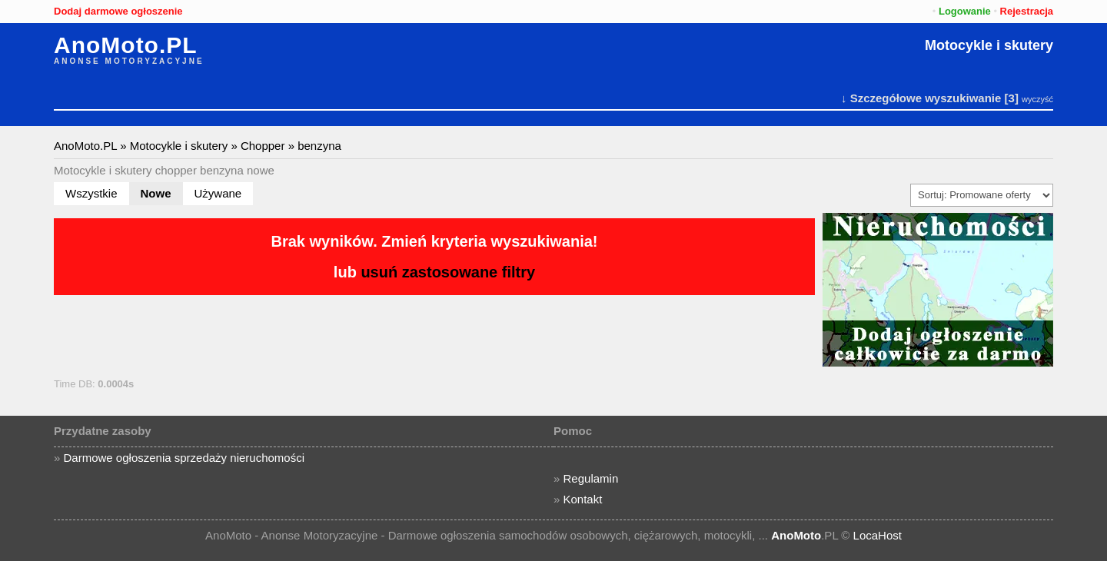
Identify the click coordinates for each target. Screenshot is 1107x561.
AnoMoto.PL (126, 45)
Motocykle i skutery (989, 45)
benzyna (319, 145)
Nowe (156, 193)
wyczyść (1037, 99)
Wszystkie (91, 193)
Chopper (263, 145)
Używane (218, 193)
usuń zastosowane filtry (448, 272)
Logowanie (965, 11)
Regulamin (591, 478)
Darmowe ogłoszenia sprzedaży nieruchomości (184, 457)
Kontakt (583, 499)
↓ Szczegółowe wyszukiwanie (921, 98)
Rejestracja (1026, 11)
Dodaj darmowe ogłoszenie (118, 11)
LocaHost (877, 535)
